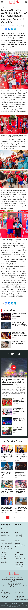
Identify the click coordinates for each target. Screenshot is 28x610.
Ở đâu (3, 542)
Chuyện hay (19, 564)
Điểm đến (17, 544)
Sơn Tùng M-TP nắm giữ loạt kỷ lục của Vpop (18, 342)
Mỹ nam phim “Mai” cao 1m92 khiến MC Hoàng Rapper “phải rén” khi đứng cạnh (6, 509)
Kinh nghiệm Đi (19, 556)
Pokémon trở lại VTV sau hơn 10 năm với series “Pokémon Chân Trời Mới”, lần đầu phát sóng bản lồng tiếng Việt (20, 492)
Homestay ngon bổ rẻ (6, 545)
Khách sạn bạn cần (6, 550)
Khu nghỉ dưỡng (5, 548)
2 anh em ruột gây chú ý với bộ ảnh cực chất (6, 474)
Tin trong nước (5, 528)
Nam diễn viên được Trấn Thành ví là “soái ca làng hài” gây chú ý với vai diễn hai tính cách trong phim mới (21, 509)
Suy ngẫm (18, 525)
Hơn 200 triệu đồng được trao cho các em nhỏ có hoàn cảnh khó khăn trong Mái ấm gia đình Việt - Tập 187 (7, 456)
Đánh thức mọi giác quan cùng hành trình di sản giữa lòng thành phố (19, 315)
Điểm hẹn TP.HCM (6, 536)
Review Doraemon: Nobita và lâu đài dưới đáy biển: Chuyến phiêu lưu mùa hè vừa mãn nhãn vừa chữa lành (7, 492)
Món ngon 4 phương (20, 538)
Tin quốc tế (4, 530)
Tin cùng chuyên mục (12, 441)
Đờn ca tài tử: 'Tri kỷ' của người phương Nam (18, 429)
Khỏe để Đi (18, 558)
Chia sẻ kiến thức (20, 560)
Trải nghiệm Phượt (20, 546)
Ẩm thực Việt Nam (20, 536)
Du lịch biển (5, 534)
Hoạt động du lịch (20, 566)
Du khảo (17, 542)
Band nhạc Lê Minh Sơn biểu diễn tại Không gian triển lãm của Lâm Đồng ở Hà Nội (19, 410)
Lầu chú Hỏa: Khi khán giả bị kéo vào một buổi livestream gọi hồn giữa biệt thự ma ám (20, 474)
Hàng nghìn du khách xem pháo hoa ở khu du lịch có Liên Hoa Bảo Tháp (13, 382)
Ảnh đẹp (17, 548)
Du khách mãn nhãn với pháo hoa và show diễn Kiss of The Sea (19, 420)
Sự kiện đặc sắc (19, 568)
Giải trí (8, 7)
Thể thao (3, 560)
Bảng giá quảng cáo (17, 605)
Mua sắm (4, 564)
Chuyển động (5, 525)
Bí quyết (17, 554)
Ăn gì (16, 534)
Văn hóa (3, 556)
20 (20, 518)
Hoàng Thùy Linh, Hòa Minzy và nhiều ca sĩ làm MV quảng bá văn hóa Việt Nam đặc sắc (19, 334)
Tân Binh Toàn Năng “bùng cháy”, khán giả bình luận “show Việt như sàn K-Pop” (19, 324)
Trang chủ (3, 7)
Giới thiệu (7, 605)
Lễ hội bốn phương (6, 538)
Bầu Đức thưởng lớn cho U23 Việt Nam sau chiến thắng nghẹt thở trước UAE (19, 400)
